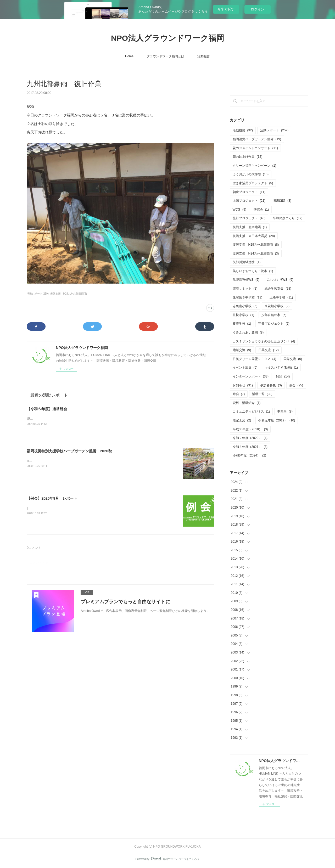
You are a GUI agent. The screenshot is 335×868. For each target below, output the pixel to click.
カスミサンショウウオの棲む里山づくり (264, 341)
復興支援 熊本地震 (250, 227)
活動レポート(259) (37, 293)
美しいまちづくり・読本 (253, 271)
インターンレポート (251, 376)
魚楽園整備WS (246, 279)
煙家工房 (242, 420)
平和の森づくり (287, 218)
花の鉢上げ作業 (247, 157)
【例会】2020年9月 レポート (52, 498)
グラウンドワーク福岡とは (165, 56)
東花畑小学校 (277, 306)
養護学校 (242, 323)
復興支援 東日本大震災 (254, 236)
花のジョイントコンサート (255, 148)
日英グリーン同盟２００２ (254, 359)
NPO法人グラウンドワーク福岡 (167, 38)
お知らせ (243, 385)
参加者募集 (271, 385)
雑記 (283, 376)
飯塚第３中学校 (247, 297)
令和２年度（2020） (250, 438)
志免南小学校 (245, 306)
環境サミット (245, 288)
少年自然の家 (273, 315)
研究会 (261, 209)
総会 (239, 394)
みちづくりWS (280, 279)
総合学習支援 (278, 288)
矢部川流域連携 (247, 262)
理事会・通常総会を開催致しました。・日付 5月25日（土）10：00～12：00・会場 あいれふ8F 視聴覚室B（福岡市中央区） (118, 419)
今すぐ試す (225, 9)
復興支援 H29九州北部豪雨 (256, 244)
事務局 (285, 411)
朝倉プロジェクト (249, 192)
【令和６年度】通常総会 (47, 409)
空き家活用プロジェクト (253, 183)
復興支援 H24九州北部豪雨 (256, 253)
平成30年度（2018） (250, 429)
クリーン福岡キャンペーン (254, 165)
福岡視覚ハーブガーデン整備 (257, 139)
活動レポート (274, 130)
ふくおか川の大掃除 (251, 174)
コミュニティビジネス (251, 411)
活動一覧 (262, 394)
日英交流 (268, 350)
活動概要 (243, 130)
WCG (239, 209)
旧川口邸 (282, 200)
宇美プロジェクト (273, 323)
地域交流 (242, 350)
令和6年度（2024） (249, 455)
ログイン (257, 9)
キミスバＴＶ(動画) (281, 367)
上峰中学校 (281, 297)
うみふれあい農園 (248, 332)
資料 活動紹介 (247, 403)
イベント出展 (245, 367)
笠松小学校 (243, 315)
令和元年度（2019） (276, 420)
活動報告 (203, 56)
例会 (296, 385)
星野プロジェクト (249, 218)
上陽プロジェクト (249, 200)
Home (129, 56)
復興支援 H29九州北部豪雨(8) (68, 293)
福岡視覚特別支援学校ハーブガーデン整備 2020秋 (69, 451)
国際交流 (292, 359)
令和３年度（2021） (250, 447)
